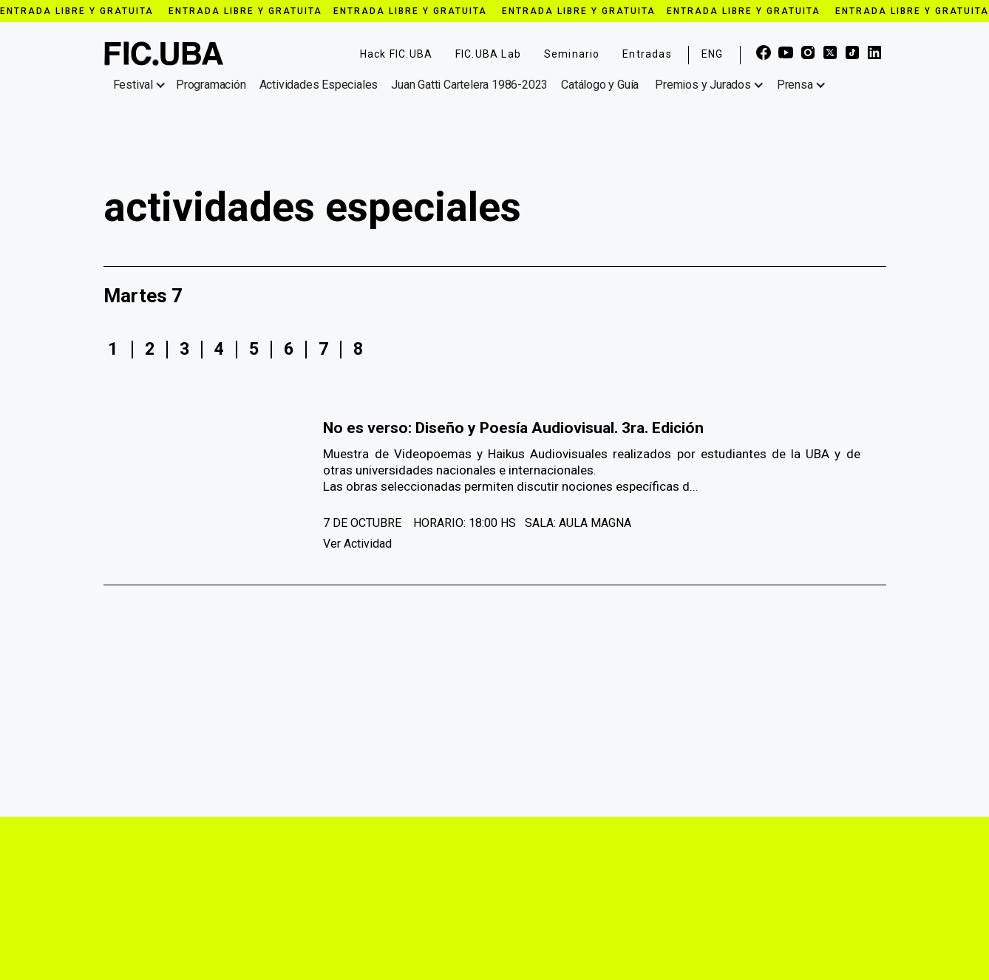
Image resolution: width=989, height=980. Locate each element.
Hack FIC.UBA (396, 54)
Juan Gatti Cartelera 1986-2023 (469, 85)
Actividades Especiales (318, 85)
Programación (211, 85)
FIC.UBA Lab (488, 54)
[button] (142, 85)
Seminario (572, 54)
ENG (712, 54)
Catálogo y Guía (600, 85)
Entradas (647, 54)
